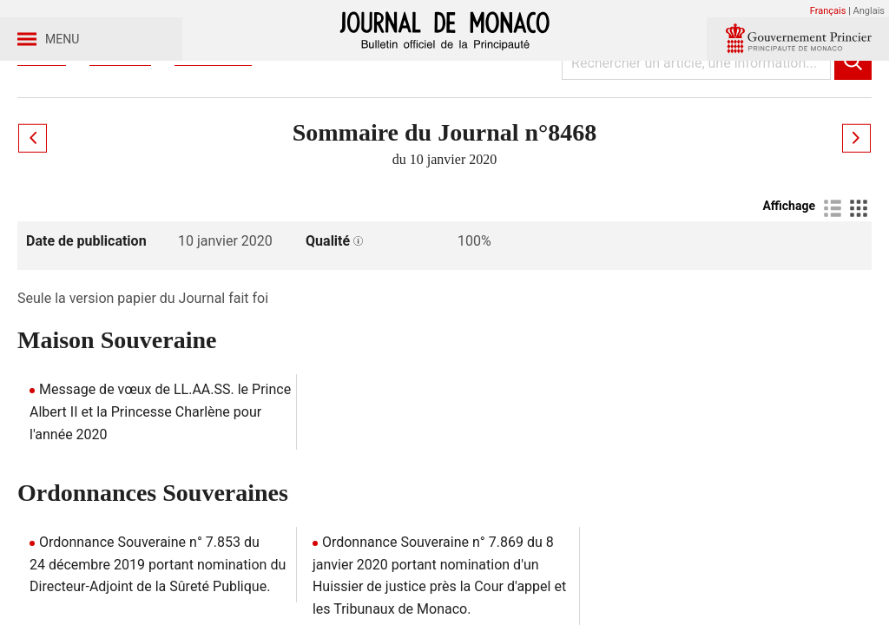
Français (828, 10)
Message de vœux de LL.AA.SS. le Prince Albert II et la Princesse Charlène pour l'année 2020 (160, 493)
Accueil (41, 137)
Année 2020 (213, 137)
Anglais (869, 10)
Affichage (788, 287)
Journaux (119, 137)
